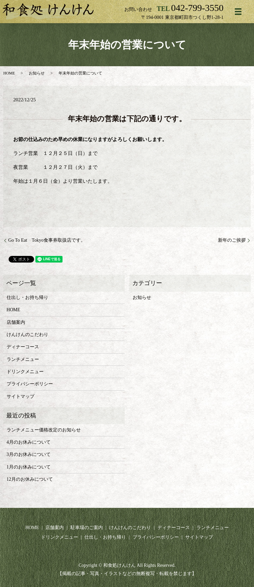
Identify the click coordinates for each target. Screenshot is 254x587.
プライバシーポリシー (30, 383)
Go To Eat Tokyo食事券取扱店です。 (46, 240)
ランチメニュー (23, 359)
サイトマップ (20, 396)
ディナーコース (23, 346)
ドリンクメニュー (25, 371)
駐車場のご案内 (86, 527)
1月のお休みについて (29, 467)
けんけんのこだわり (27, 334)
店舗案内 (16, 322)
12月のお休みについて (30, 479)
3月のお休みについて (29, 454)
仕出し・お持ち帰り (27, 297)
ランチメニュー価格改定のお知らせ (44, 429)
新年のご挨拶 (232, 240)
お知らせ (37, 73)
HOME (9, 73)
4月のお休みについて (29, 442)
